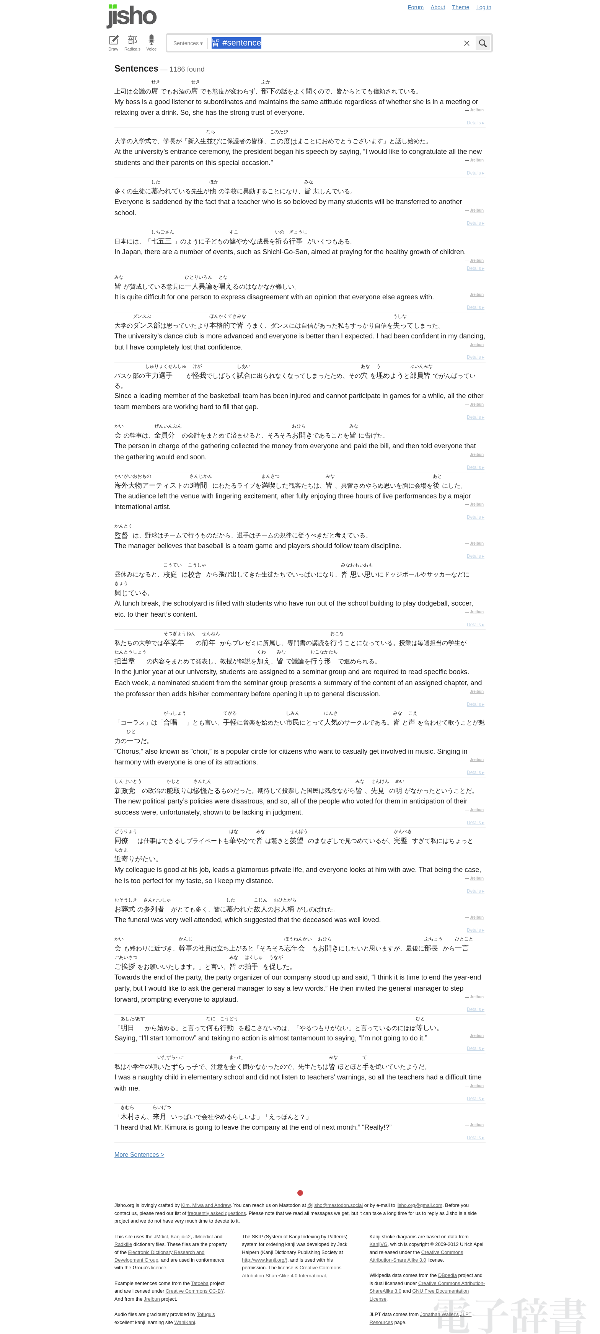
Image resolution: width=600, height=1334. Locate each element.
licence (158, 1267)
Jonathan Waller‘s (439, 1314)
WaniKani (184, 1322)
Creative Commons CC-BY (194, 1291)
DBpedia (447, 1275)
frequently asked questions (217, 1213)
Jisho (131, 16)
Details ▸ (475, 123)
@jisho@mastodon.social (335, 1205)
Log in (483, 7)
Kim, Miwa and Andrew (205, 1205)
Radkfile (123, 1244)
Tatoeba (200, 1283)
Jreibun (477, 110)
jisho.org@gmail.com (419, 1205)
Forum (416, 7)
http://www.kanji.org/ (264, 1260)
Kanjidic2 (181, 1236)
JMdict (161, 1236)
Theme (461, 7)
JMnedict (203, 1236)
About (438, 7)
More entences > (139, 1154)
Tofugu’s (206, 1314)
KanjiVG (379, 1244)
